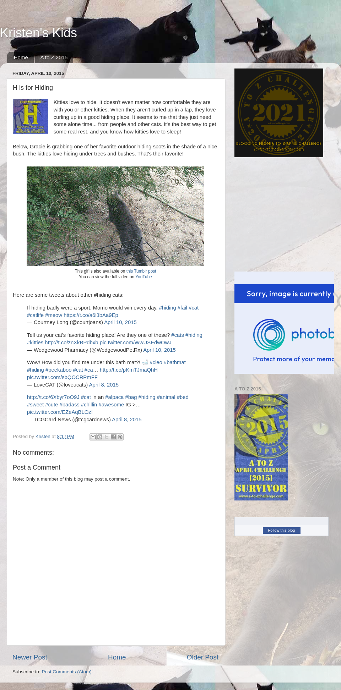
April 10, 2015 (120, 322)
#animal (166, 397)
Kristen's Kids (38, 33)
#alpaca (114, 397)
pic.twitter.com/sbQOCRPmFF (62, 377)
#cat (194, 308)
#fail (182, 308)
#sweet (35, 404)
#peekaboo (58, 370)
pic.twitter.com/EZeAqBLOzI (60, 412)
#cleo (156, 362)
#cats (177, 335)
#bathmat (175, 362)
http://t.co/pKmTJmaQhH (129, 370)
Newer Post (29, 657)
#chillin (89, 404)
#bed (183, 397)
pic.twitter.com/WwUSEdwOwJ (136, 342)
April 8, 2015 (104, 385)
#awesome (111, 404)
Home (21, 57)
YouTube (143, 276)
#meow (53, 315)
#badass (70, 404)
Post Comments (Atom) (67, 671)
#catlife (35, 315)
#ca (89, 370)
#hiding (167, 308)
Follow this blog (281, 530)
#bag (131, 397)
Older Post (202, 657)
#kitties (35, 342)
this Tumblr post (141, 271)
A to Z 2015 (54, 57)
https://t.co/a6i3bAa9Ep (91, 315)
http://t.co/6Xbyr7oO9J (53, 397)
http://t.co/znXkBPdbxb (71, 342)
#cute (51, 404)
